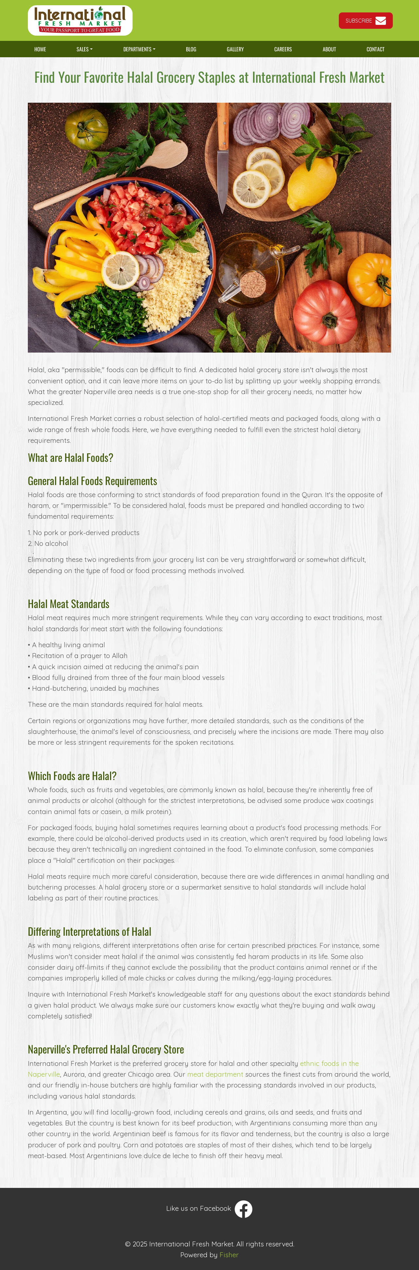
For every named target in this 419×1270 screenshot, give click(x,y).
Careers (283, 49)
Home (43, 51)
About (329, 49)
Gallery (235, 49)
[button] (366, 20)
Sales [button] (83, 49)
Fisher (229, 1254)
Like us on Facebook (209, 1209)
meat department (215, 1074)
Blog (191, 49)
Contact (376, 49)
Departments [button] (137, 49)
